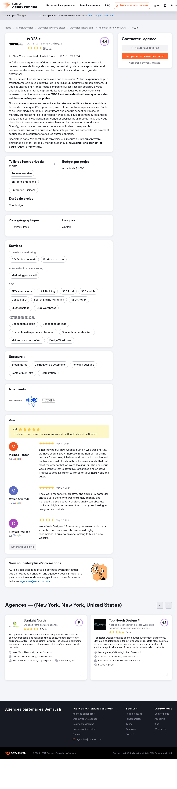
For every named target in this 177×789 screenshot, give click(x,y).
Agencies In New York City (112, 27)
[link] (90, 6)
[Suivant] (168, 605)
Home (8, 27)
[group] (88, 643)
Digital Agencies (24, 27)
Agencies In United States (51, 27)
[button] (156, 5)
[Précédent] (160, 605)
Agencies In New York (82, 27)
